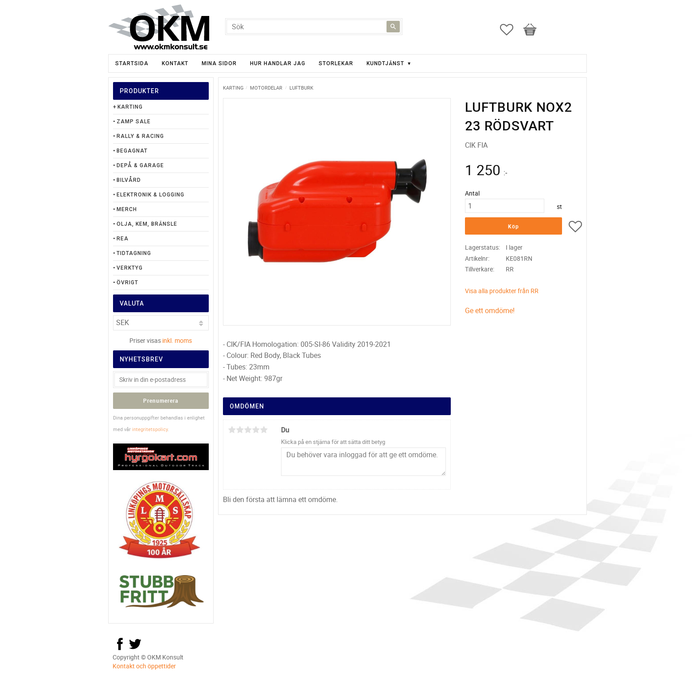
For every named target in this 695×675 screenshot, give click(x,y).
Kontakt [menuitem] (175, 63)
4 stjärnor (256, 430)
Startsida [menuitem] (131, 63)
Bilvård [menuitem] (129, 180)
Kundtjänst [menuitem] (385, 63)
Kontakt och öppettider (144, 666)
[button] (511, 29)
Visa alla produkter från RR (502, 290)
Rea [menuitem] (123, 238)
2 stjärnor (240, 430)
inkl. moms (177, 340)
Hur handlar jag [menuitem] (277, 63)
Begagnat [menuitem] (132, 151)
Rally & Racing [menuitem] (140, 136)
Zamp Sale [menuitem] (134, 121)
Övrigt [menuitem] (127, 282)
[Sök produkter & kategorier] (313, 27)
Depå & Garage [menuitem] (140, 165)
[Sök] (393, 26)
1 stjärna (232, 430)
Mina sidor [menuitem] (219, 63)
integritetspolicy (150, 429)
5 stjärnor (264, 430)
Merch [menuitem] (127, 209)
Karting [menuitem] (130, 107)
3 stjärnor (248, 430)
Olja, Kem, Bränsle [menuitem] (147, 224)
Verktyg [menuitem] (130, 268)
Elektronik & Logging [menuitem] (150, 195)
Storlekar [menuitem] (336, 63)
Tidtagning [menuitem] (134, 253)
